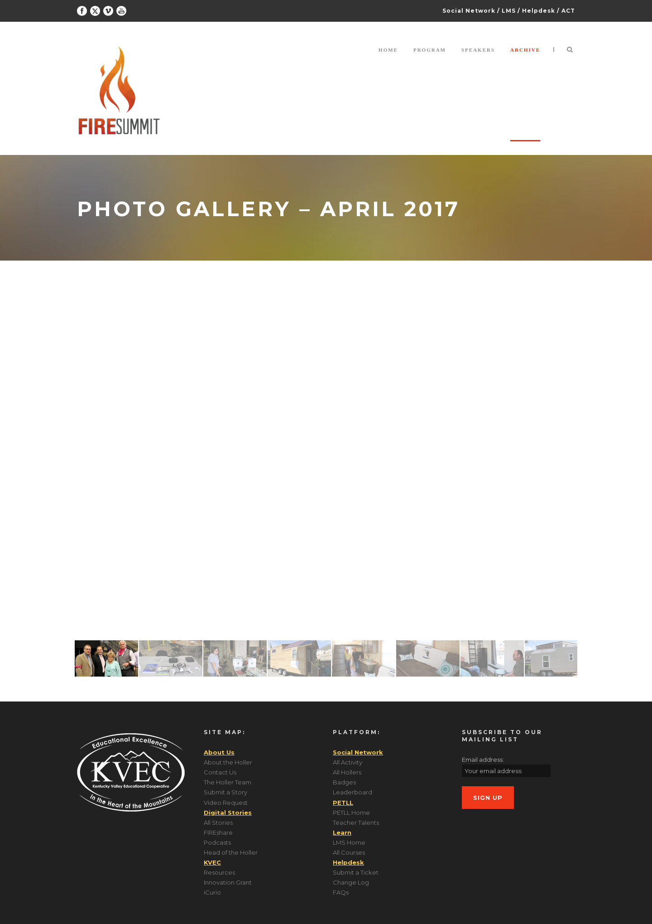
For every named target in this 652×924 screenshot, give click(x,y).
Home (388, 50)
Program (429, 50)
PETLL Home (351, 812)
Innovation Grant (228, 882)
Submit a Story (225, 792)
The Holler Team (227, 782)
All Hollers (347, 772)
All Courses (349, 852)
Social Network (468, 10)
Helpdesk (538, 10)
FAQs (341, 892)
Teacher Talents (356, 822)
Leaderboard (352, 792)
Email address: (483, 759)
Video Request (226, 802)
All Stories (218, 822)
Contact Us (220, 772)
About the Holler (228, 762)
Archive (525, 50)
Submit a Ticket (356, 872)
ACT (568, 10)
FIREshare (218, 832)
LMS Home (349, 842)
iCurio (212, 892)
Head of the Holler (231, 852)
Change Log (351, 882)
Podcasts (217, 842)
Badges (344, 782)
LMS (509, 10)
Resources (219, 872)
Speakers (478, 50)
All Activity (347, 762)
